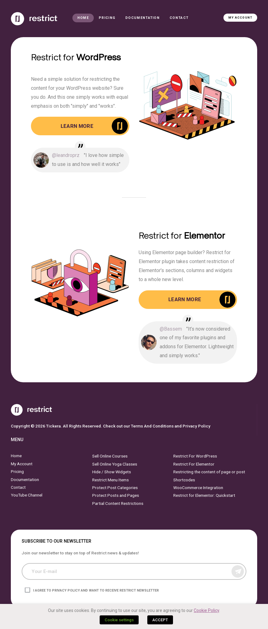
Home (83, 18)
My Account (240, 17)
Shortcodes (184, 479)
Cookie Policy (206, 610)
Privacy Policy (196, 425)
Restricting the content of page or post (209, 471)
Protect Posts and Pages (115, 495)
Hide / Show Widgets (111, 471)
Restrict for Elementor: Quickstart (204, 495)
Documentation (142, 18)
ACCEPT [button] (160, 620)
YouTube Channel (26, 494)
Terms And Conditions (152, 425)
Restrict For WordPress (195, 455)
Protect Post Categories (115, 487)
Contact (179, 18)
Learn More (77, 126)
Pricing (107, 18)
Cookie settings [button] (119, 620)
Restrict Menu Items (110, 479)
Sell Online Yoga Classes (114, 464)
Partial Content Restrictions (117, 503)
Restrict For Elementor (193, 464)
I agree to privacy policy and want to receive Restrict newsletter (96, 590)
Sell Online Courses (110, 455)
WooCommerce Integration (198, 487)
